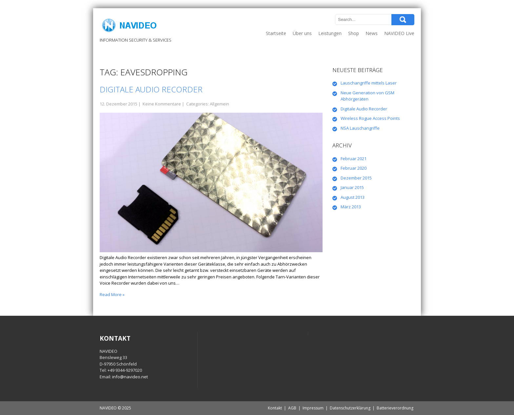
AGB (292, 408)
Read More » (112, 294)
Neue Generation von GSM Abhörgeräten (367, 96)
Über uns (302, 33)
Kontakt (275, 408)
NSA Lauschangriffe (360, 128)
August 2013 (353, 197)
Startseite (276, 33)
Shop (353, 33)
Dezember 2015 (356, 178)
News (372, 33)
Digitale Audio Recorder (151, 89)
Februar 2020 (353, 168)
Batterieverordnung (395, 408)
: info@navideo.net (129, 377)
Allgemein (219, 104)
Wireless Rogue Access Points (370, 118)
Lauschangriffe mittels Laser (369, 83)
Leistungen (330, 33)
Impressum (313, 408)
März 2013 (351, 207)
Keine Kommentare (162, 104)
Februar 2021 (353, 158)
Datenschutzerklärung (350, 408)
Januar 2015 (352, 187)
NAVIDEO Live (399, 33)
